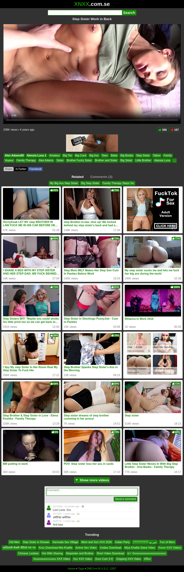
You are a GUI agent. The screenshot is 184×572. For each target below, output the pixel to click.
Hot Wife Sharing (52, 553)
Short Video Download (110, 553)
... (174, 160)
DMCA (90, 568)
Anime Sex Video (86, 547)
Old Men (14, 542)
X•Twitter (20, 169)
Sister (60, 160)
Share (8, 169)
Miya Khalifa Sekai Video (139, 547)
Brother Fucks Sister (79, 160)
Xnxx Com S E (104, 558)
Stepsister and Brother (79, 553)
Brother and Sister (106, 160)
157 (174, 129)
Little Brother (143, 160)
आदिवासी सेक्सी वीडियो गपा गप (19, 547)
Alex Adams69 (14, 155)
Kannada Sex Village (65, 542)
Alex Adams (46, 160)
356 (163, 129)
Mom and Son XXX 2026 (96, 542)
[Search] (85, 12)
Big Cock (80, 155)
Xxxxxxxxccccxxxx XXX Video (51, 558)
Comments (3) (101, 177)
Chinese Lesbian (28, 553)
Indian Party (122, 542)
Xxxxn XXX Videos (169, 547)
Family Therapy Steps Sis (118, 183)
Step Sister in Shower (36, 542)
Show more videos (92, 480)
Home (72, 568)
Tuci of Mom (167, 542)
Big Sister (126, 160)
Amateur (54, 155)
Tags (81, 568)
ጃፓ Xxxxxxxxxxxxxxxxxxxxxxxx (146, 553)
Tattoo (156, 155)
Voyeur (9, 160)
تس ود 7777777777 (145, 542)
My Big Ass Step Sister (64, 183)
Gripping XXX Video (128, 558)
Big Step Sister (90, 183)
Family (168, 155)
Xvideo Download (110, 547)
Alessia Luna (162, 160)
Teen (105, 155)
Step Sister (143, 155)
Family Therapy (26, 160)
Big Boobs (126, 155)
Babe (114, 155)
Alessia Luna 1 (36, 155)
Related (78, 177)
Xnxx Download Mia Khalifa (55, 547)
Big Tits (67, 155)
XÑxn (147, 558)
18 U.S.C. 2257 (106, 568)
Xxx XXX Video (82, 558)
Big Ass (94, 155)
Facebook (35, 169)
